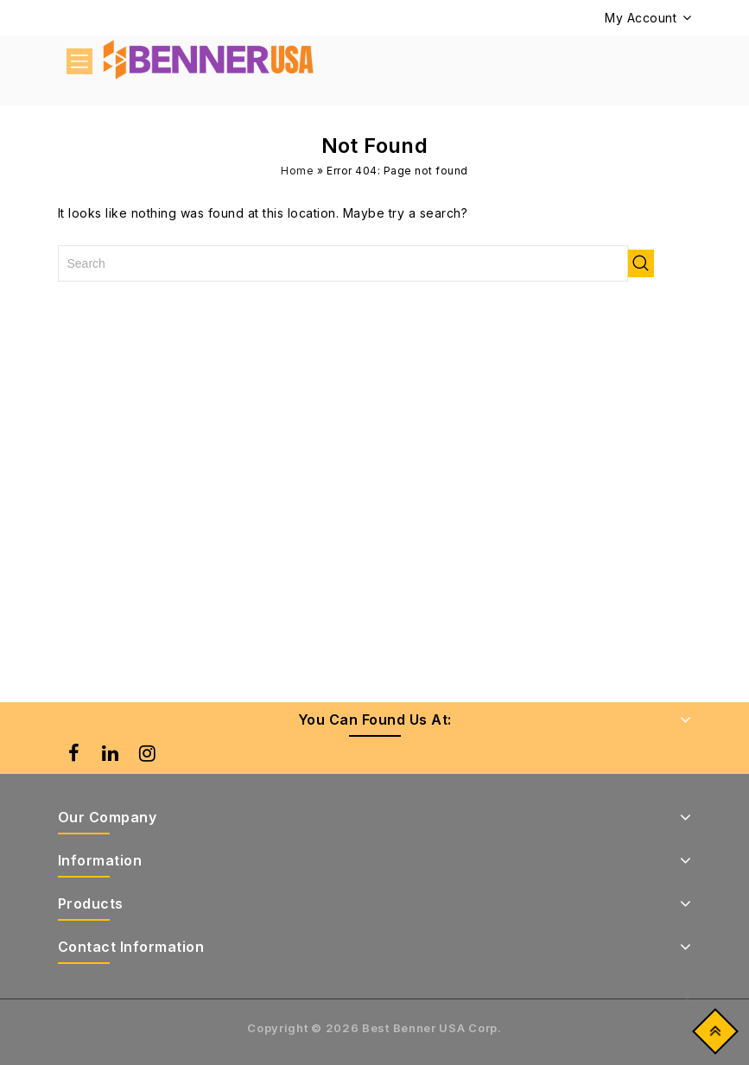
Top (711, 1035)
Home (297, 170)
